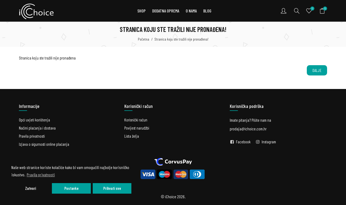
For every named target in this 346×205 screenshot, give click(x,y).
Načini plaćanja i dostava (37, 127)
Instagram (269, 141)
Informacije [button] (29, 106)
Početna (143, 39)
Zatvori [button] (30, 188)
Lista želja (131, 136)
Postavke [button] (71, 188)
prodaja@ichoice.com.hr (248, 128)
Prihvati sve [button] (112, 188)
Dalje (317, 70)
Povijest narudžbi (136, 127)
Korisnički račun (135, 119)
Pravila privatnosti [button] (41, 174)
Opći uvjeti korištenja (34, 119)
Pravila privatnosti (32, 136)
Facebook (243, 141)
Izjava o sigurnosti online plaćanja (44, 144)
